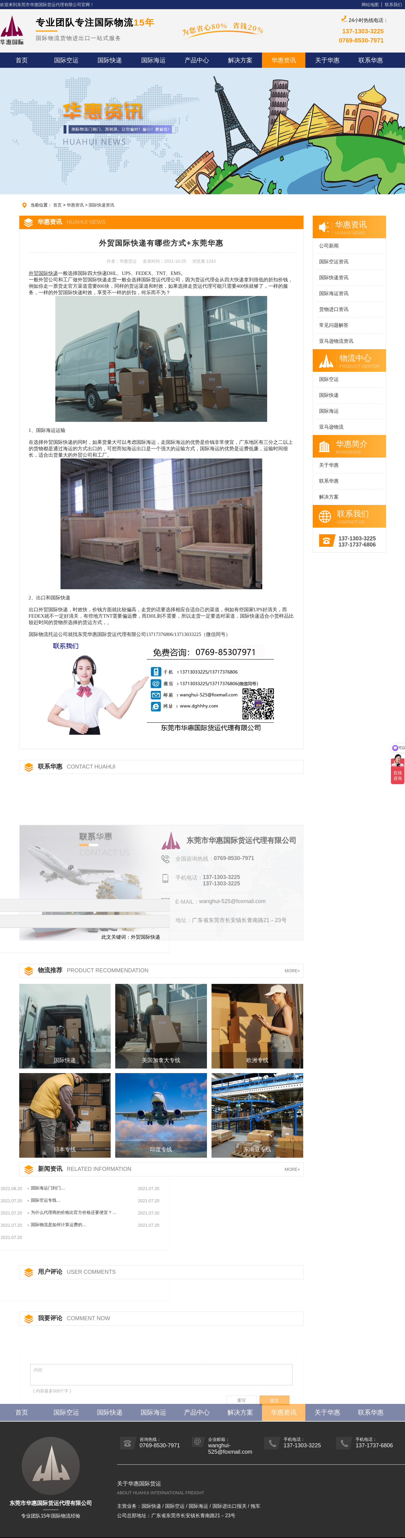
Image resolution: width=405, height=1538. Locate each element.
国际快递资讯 (110, 205)
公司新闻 (327, 245)
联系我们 (393, 4)
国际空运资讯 (332, 261)
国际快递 (327, 395)
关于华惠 (327, 465)
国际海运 (327, 411)
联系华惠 (327, 481)
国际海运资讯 (332, 293)
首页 (66, 205)
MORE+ (292, 970)
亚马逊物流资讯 (334, 341)
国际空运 (327, 379)
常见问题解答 (332, 325)
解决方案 (327, 496)
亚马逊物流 (329, 426)
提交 (274, 1429)
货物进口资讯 (332, 309)
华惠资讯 (84, 205)
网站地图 (370, 4)
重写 (241, 1429)
